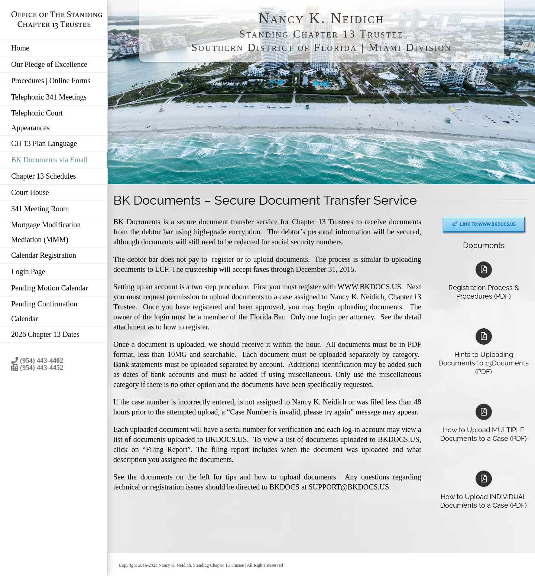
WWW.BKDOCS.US (369, 287)
